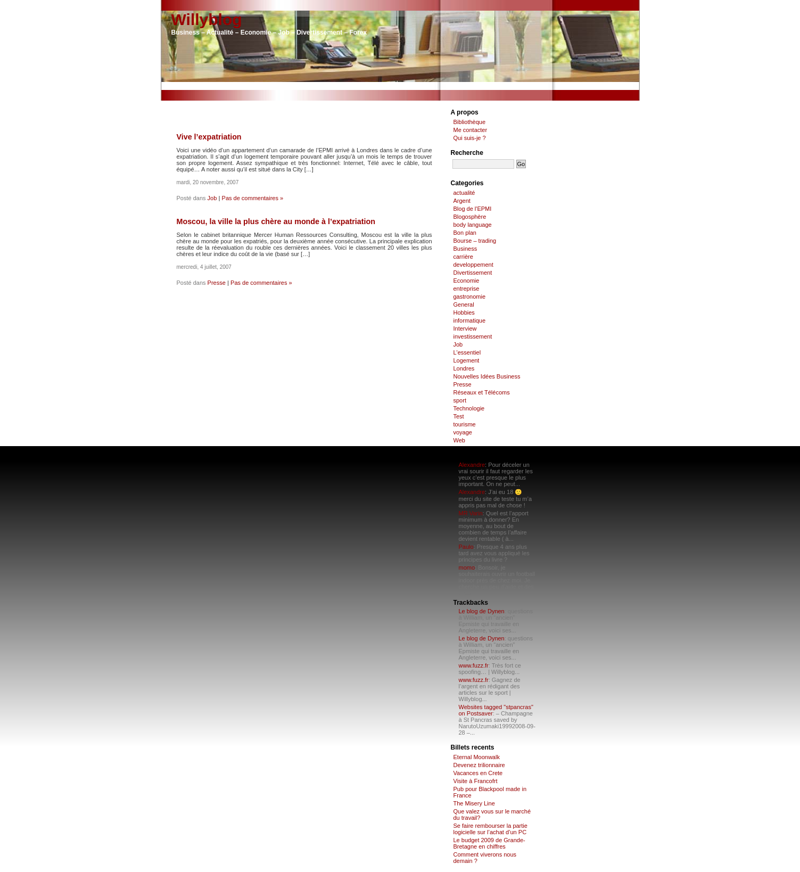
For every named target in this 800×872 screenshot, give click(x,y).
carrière (463, 256)
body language (472, 224)
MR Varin (471, 513)
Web (459, 440)
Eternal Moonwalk (476, 757)
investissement (472, 336)
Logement (466, 360)
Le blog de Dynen (482, 611)
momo (467, 567)
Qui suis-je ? (469, 138)
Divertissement (472, 272)
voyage (462, 432)
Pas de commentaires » (253, 198)
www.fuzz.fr (474, 665)
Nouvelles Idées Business (487, 376)
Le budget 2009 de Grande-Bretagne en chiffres (489, 843)
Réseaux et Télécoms (481, 392)
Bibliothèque (469, 122)
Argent (462, 201)
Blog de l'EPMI (472, 208)
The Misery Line (474, 803)
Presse (217, 282)
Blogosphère (469, 216)
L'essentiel (467, 352)
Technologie (469, 408)
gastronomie (469, 296)
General (463, 304)
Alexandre (472, 465)
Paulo (466, 547)
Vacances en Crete (478, 773)
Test (458, 416)
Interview (465, 328)
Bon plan (464, 232)
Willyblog (206, 19)
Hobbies (464, 312)
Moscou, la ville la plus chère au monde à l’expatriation (276, 221)
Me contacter (470, 130)
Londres (464, 368)
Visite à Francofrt (475, 781)
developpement (473, 264)
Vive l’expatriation (209, 137)
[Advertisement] (400, 86)
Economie (466, 280)
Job (212, 198)
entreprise (466, 288)
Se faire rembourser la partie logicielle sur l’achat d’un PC (490, 828)
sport (459, 400)
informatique (469, 320)
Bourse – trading (475, 240)
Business (465, 248)
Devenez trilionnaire (479, 765)
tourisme (464, 424)
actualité (464, 193)
